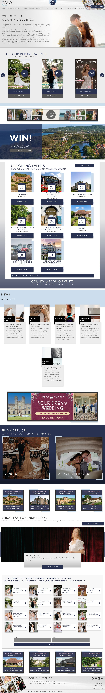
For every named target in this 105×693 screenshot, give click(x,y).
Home (3, 8)
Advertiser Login (95, 682)
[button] (3, 75)
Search (81, 8)
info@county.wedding (50, 681)
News (46, 8)
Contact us (98, 688)
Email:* (15, 637)
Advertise (68, 8)
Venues (10, 8)
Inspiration (54, 8)
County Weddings (40, 678)
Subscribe (31, 8)
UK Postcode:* (55, 637)
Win (62, 8)
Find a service (17, 8)
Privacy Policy (97, 687)
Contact (75, 8)
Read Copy (39, 8)
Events (25, 8)
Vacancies (98, 685)
